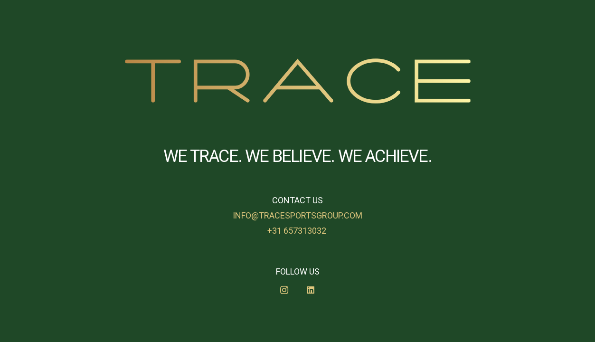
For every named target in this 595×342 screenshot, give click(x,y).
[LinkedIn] (310, 290)
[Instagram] (284, 290)
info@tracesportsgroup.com (297, 215)
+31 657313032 (297, 231)
